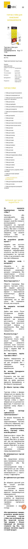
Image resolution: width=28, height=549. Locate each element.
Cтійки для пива (9, 137)
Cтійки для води (9, 118)
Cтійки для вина (9, 142)
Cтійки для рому (9, 130)
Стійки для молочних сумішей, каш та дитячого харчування (13, 98)
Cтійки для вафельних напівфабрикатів (11, 178)
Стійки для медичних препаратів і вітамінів (13, 187)
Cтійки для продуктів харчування (13, 92)
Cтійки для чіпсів (9, 167)
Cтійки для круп (9, 157)
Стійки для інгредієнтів (11, 109)
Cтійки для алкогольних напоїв (13, 125)
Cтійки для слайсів (10, 164)
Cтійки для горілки (9, 132)
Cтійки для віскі (9, 127)
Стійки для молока (10, 101)
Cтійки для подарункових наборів (13, 155)
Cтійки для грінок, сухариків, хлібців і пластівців (13, 170)
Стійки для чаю (9, 147)
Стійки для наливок (10, 145)
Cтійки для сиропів (10, 115)
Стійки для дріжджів (10, 104)
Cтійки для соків (9, 120)
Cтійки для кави (9, 150)
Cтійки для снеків (9, 162)
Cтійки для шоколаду (10, 152)
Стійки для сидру (9, 140)
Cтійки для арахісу (9, 159)
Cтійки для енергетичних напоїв (13, 123)
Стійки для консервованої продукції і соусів (14, 112)
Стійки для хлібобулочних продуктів (14, 106)
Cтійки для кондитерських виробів (13, 181)
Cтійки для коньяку (10, 135)
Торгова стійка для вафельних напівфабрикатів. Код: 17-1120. (13, 49)
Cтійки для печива (9, 184)
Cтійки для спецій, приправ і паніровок (11, 174)
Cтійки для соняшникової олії (12, 95)
